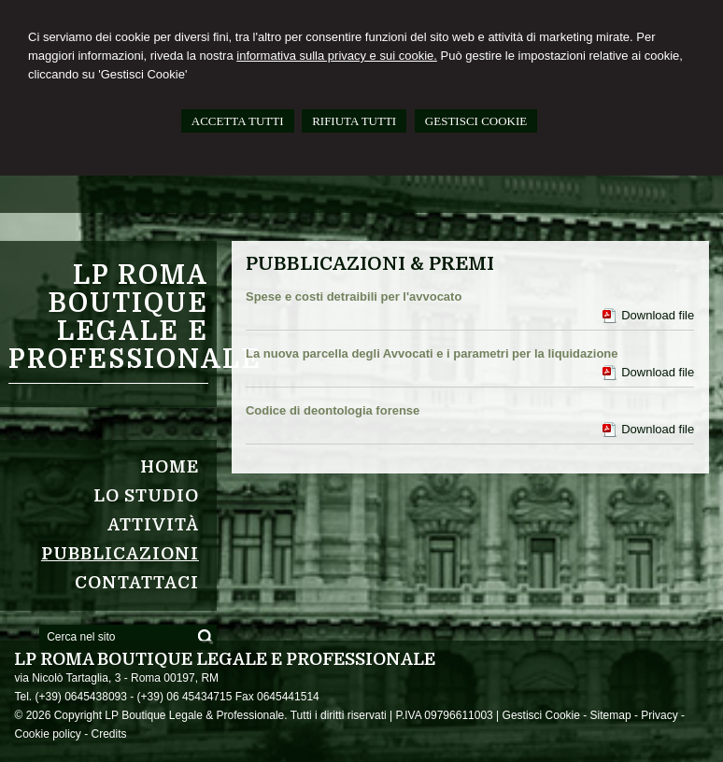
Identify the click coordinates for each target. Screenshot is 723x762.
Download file (657, 315)
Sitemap (610, 715)
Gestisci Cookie (541, 715)
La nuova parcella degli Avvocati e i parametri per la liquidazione (432, 353)
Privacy (659, 715)
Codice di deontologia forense (332, 410)
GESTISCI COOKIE (476, 121)
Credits (109, 734)
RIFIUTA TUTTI (354, 121)
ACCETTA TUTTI (237, 121)
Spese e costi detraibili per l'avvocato (353, 296)
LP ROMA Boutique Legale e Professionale (135, 317)
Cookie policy (47, 734)
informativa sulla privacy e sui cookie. (336, 56)
